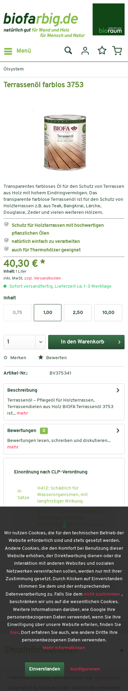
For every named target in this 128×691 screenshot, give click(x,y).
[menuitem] (17, 51)
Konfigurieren (85, 669)
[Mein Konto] (84, 51)
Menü (17, 50)
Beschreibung (22, 390)
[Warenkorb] (117, 51)
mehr (22, 413)
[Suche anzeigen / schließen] (68, 51)
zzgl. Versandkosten (42, 278)
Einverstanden (44, 669)
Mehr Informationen (64, 648)
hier (14, 632)
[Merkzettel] (101, 51)
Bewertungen (21, 430)
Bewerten (52, 358)
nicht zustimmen (102, 594)
